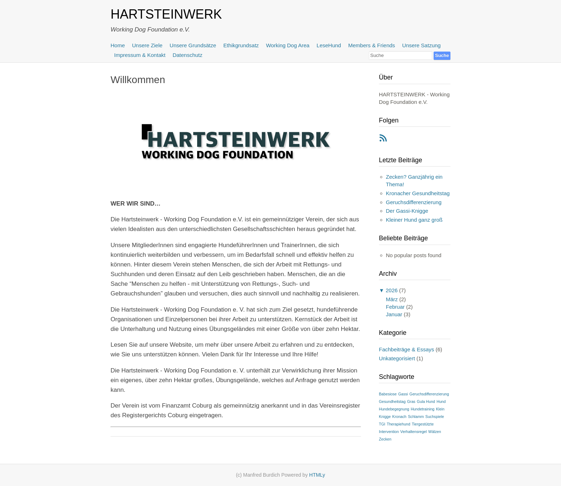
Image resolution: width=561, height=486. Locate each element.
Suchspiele (434, 416)
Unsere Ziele (147, 45)
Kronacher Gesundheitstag (418, 193)
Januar (394, 314)
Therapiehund (398, 424)
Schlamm (416, 416)
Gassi (403, 394)
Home (118, 45)
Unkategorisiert (397, 358)
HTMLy (317, 475)
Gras (411, 401)
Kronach (399, 416)
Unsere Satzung (421, 45)
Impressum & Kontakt (139, 55)
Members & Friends (371, 45)
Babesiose (388, 394)
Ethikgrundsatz (241, 45)
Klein (440, 409)
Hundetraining (422, 409)
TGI (382, 424)
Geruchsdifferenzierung (414, 202)
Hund (440, 401)
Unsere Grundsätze (193, 45)
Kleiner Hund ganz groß (414, 220)
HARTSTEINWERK (166, 14)
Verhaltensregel (413, 431)
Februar (395, 307)
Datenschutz (187, 55)
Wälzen (434, 431)
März (392, 299)
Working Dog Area (287, 45)
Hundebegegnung (394, 409)
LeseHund (329, 45)
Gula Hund (426, 401)
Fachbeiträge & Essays (406, 349)
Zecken (385, 439)
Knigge (385, 416)
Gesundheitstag (392, 401)
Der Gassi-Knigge (407, 211)
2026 (391, 290)
